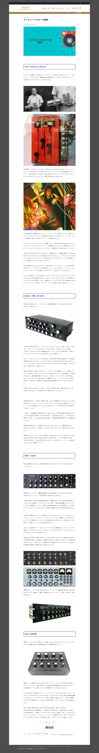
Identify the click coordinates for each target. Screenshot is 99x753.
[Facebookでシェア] (47, 727)
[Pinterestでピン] (52, 727)
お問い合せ (68, 746)
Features (26, 17)
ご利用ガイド (54, 8)
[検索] (80, 3)
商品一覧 (44, 8)
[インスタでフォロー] (76, 13)
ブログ (62, 8)
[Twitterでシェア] (49, 727)
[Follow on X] (78, 13)
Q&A (59, 8)
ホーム (19, 746)
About (48, 8)
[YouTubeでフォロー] (80, 13)
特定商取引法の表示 (39, 746)
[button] (76, 8)
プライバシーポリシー (60, 746)
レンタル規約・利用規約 (49, 746)
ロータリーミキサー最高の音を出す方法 (63, 735)
